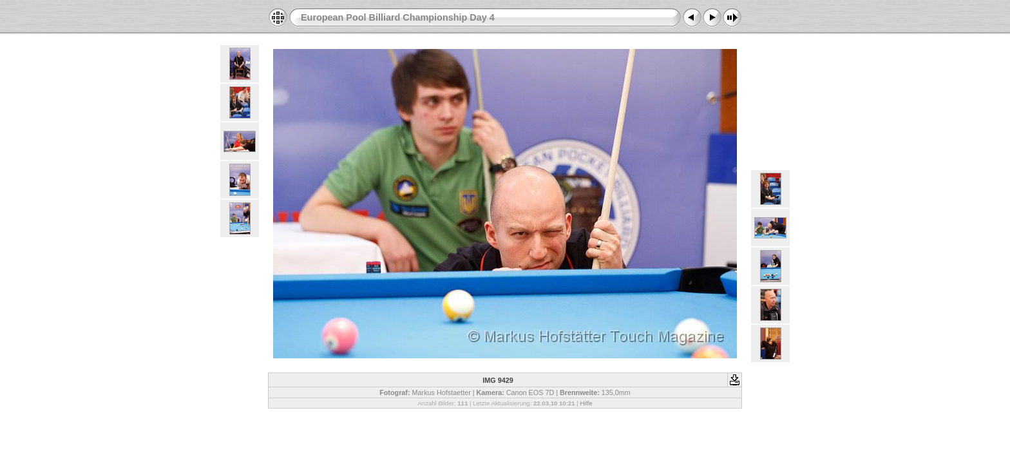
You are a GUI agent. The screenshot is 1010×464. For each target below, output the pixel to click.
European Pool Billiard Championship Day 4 (398, 17)
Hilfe (586, 403)
